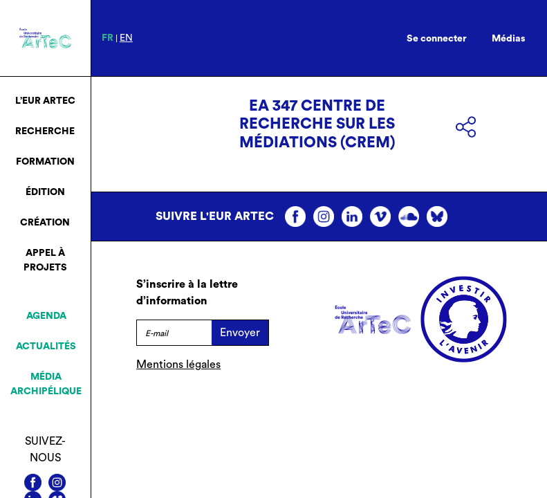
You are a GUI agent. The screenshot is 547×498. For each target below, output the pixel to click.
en (126, 38)
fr (107, 38)
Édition (45, 192)
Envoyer (240, 332)
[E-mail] (173, 333)
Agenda (46, 316)
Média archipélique (46, 384)
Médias (509, 39)
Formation (45, 162)
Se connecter (437, 39)
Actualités (46, 346)
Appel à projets (45, 260)
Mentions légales (178, 364)
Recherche (45, 131)
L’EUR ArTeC (45, 101)
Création (45, 223)
